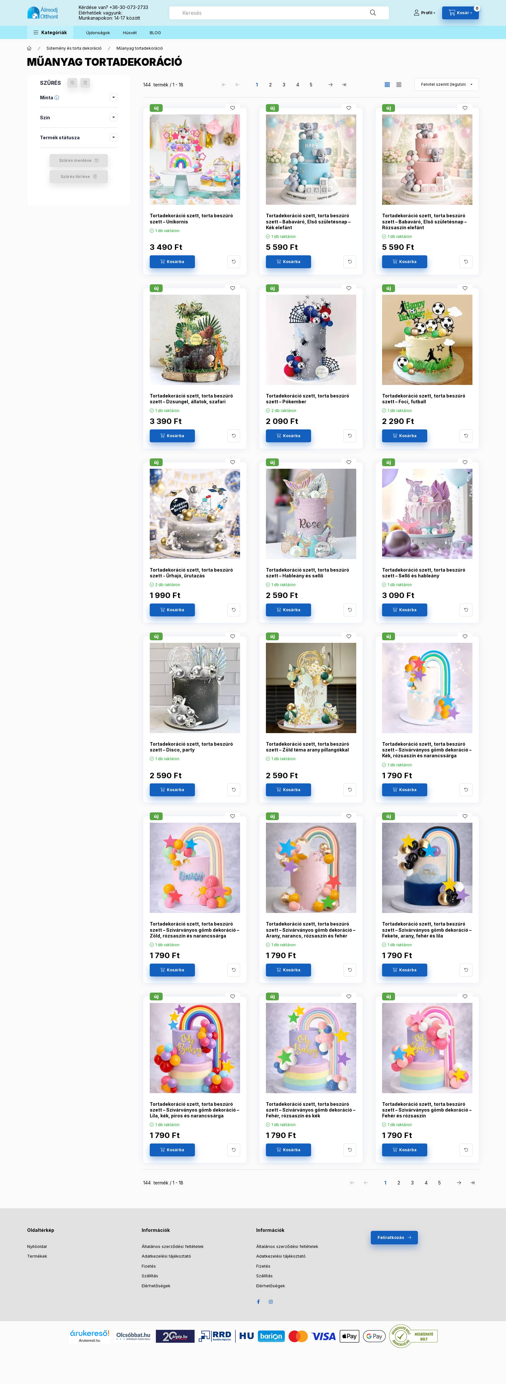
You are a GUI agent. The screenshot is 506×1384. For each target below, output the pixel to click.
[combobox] (279, 12)
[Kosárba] (172, 261)
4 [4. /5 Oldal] (297, 84)
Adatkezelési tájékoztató (166, 1256)
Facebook (258, 1301)
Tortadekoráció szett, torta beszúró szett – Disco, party (191, 746)
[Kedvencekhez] (232, 108)
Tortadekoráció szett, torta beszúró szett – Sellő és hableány (423, 572)
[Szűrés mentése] (72, 83)
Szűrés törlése (75, 176)
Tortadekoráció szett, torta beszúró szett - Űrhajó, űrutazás (191, 572)
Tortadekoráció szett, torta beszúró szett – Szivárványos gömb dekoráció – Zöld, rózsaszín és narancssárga (194, 929)
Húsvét (130, 32)
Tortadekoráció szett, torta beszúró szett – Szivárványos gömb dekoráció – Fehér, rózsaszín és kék (310, 1109)
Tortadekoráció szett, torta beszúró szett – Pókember (307, 398)
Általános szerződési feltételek (173, 1246)
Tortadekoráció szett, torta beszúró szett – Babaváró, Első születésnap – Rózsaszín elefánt (424, 221)
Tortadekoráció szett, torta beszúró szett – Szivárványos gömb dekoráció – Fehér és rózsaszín (426, 1109)
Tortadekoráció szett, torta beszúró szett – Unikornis (191, 218)
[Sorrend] (446, 84)
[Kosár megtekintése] (460, 12)
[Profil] (424, 12)
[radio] (398, 84)
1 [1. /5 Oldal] (257, 84)
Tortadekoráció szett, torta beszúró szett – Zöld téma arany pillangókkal (307, 746)
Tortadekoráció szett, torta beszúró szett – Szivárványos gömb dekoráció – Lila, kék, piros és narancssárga (194, 1109)
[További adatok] (233, 261)
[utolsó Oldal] (344, 84)
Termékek (37, 1256)
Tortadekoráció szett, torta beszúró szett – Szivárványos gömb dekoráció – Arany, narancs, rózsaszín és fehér (310, 929)
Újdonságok (98, 32)
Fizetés (149, 1266)
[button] (50, 32)
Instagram (271, 1301)
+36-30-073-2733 (128, 7)
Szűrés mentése (75, 160)
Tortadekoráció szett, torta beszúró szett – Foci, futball (423, 398)
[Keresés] (373, 13)
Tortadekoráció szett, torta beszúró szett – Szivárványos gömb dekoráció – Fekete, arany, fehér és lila (426, 929)
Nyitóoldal (37, 1246)
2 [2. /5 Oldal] (270, 84)
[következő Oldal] (330, 84)
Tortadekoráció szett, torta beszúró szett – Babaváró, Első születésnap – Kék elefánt (308, 221)
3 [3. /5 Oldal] (284, 84)
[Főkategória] (29, 48)
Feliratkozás (391, 1237)
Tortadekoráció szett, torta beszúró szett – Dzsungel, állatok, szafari (191, 398)
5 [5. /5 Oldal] (311, 84)
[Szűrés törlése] (85, 83)
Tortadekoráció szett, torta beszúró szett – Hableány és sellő (307, 572)
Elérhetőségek (156, 1285)
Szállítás (150, 1275)
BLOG (155, 32)
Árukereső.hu (89, 1340)
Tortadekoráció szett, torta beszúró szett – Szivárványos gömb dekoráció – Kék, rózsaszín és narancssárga (426, 749)
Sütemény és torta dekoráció (74, 48)
